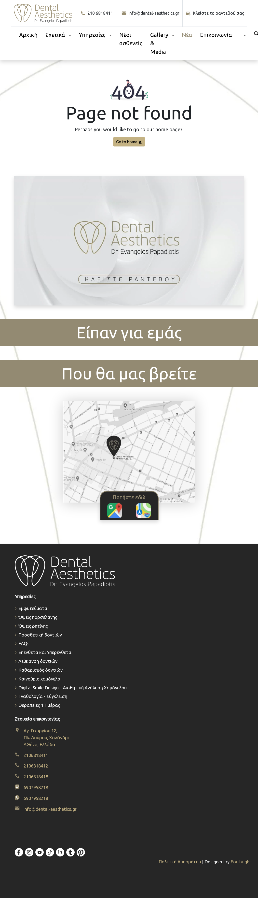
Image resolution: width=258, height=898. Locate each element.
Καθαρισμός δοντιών (40, 670)
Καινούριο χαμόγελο (39, 678)
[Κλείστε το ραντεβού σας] (215, 13)
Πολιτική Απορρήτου (180, 861)
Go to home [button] (129, 142)
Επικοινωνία (216, 35)
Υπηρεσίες (92, 35)
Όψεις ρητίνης (33, 626)
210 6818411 (97, 13)
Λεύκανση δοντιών (37, 661)
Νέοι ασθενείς (130, 39)
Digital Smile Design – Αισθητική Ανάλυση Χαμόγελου (72, 687)
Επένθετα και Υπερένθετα (44, 652)
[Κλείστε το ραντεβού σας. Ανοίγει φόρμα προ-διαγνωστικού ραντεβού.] (129, 241)
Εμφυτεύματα (32, 608)
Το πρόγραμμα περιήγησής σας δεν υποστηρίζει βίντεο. (129, 240)
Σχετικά (55, 35)
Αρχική (28, 35)
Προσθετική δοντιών (40, 634)
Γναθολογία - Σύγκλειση (42, 696)
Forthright (241, 861)
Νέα (187, 35)
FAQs (23, 643)
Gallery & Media (159, 43)
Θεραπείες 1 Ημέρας (39, 705)
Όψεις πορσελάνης (37, 617)
